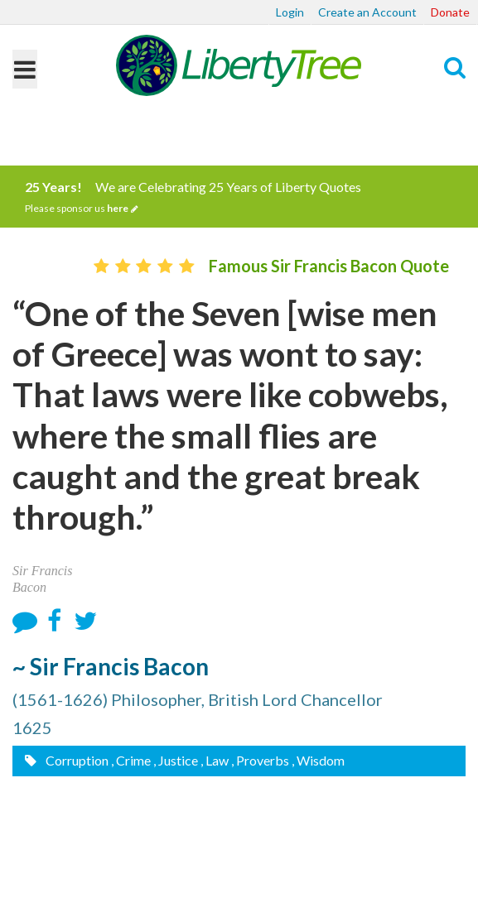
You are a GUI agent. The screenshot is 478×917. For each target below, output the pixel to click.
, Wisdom (318, 760)
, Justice (175, 760)
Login (290, 12)
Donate (450, 12)
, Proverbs (260, 760)
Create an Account (367, 12)
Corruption (76, 760)
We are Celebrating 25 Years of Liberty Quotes (239, 197)
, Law (214, 760)
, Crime (131, 760)
